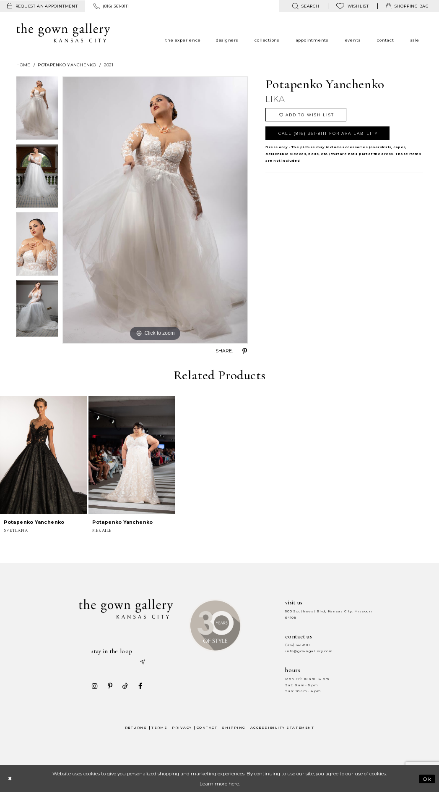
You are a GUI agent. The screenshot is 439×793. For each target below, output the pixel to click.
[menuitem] (42, 6)
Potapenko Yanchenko (67, 65)
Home (23, 65)
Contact (207, 728)
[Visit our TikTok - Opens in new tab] (124, 686)
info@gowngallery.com (308, 651)
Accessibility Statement (282, 728)
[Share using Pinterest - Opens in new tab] (244, 351)
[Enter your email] (119, 662)
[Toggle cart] (407, 6)
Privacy (182, 728)
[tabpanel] (37, 110)
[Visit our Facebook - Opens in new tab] (139, 686)
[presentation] (43, 455)
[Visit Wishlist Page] (352, 6)
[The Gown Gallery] (63, 32)
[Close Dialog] (10, 779)
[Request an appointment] (42, 6)
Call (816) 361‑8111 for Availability (329, 133)
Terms (159, 728)
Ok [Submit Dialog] (427, 779)
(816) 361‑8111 (297, 645)
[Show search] (305, 6)
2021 (109, 65)
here (234, 784)
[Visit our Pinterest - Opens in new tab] (109, 686)
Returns (136, 728)
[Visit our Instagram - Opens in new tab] (94, 686)
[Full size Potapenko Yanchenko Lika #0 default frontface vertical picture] (155, 210)
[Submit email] (142, 662)
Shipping (233, 728)
